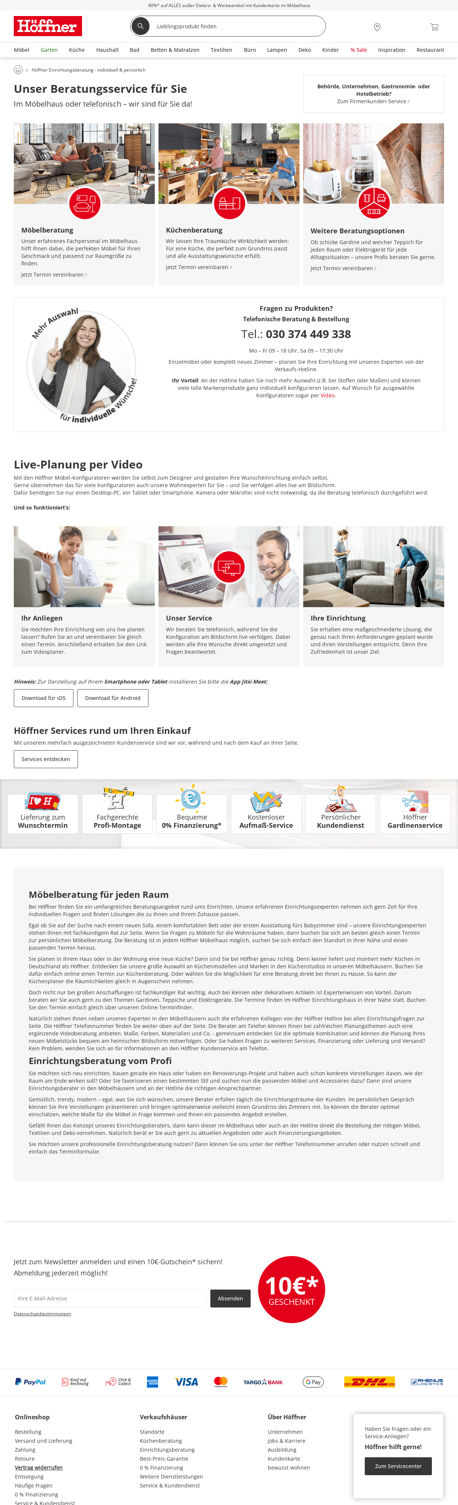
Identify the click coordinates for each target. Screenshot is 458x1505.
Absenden (230, 1298)
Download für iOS (44, 697)
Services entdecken (46, 759)
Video (328, 395)
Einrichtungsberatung (167, 1449)
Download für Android (113, 697)
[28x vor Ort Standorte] (377, 27)
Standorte (152, 1431)
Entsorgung (29, 1476)
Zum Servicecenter (398, 1466)
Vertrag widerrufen (39, 1467)
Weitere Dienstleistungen (171, 1476)
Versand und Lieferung (43, 1440)
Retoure (25, 1458)
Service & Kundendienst (170, 1485)
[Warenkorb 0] (434, 27)
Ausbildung (282, 1449)
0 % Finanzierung (36, 1494)
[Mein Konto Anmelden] (395, 27)
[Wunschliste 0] (414, 26)
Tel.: (296, 333)
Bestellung (28, 1431)
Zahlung (25, 1449)
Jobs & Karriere (286, 1440)
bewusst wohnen (289, 1467)
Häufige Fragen (34, 1485)
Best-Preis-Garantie (164, 1458)
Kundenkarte (284, 1458)
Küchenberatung (161, 1440)
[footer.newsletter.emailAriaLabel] (110, 1298)
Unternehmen (285, 1431)
